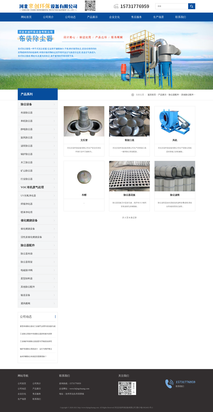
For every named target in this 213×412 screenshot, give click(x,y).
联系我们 (180, 17)
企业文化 (114, 17)
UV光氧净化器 (28, 195)
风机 (174, 140)
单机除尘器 (27, 121)
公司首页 (22, 383)
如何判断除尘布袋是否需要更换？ (33, 356)
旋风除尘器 (27, 137)
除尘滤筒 (175, 195)
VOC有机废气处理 (32, 187)
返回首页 (152, 95)
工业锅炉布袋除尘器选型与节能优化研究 (36, 341)
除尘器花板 (129, 195)
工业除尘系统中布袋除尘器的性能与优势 (36, 334)
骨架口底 (129, 140)
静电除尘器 (27, 129)
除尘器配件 (174, 95)
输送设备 (25, 295)
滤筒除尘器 (27, 146)
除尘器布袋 (27, 253)
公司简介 (48, 17)
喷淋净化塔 (27, 212)
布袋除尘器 (27, 112)
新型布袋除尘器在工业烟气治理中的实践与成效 (37, 327)
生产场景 (158, 17)
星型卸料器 (27, 278)
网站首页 (26, 17)
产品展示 (92, 17)
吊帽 (84, 195)
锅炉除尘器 (27, 154)
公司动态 (70, 17)
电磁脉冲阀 (27, 270)
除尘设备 (26, 104)
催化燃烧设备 (29, 220)
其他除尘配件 (187, 95)
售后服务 (136, 17)
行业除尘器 (27, 179)
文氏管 (84, 140)
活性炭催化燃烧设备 (31, 237)
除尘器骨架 (27, 262)
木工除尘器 (27, 162)
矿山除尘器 (27, 170)
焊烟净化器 (27, 204)
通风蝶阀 (25, 303)
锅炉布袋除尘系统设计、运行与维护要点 (36, 349)
